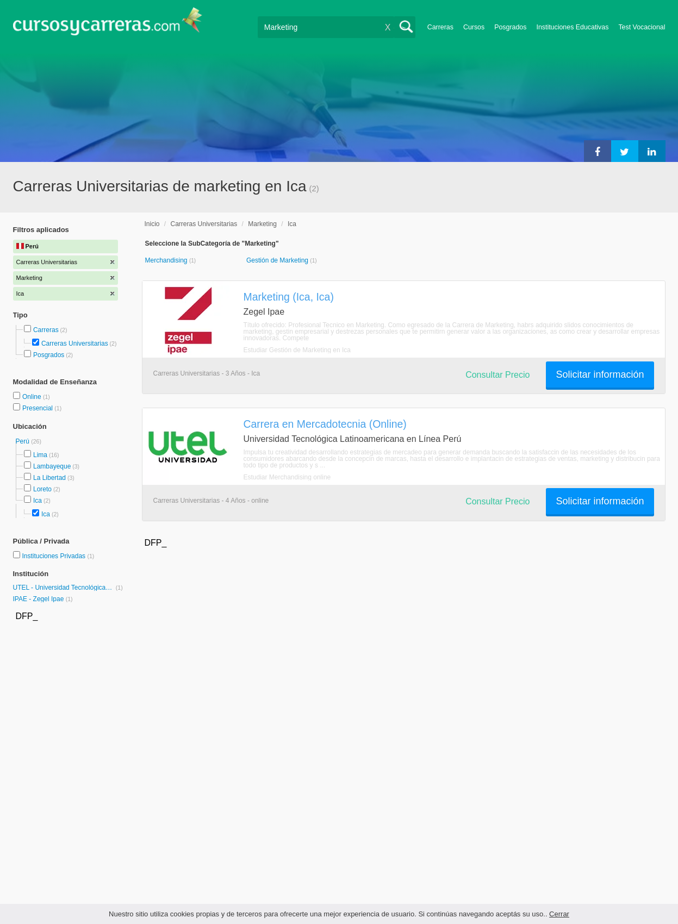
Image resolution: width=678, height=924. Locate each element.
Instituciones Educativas (572, 27)
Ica (37, 500)
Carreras (440, 27)
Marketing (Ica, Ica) (289, 297)
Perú (24, 441)
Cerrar (559, 914)
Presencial (38, 408)
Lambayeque (52, 466)
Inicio (152, 224)
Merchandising (167, 260)
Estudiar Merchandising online (287, 477)
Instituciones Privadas (58, 556)
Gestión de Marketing (278, 260)
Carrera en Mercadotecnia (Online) (325, 424)
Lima (40, 455)
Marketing (262, 224)
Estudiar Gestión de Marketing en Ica (297, 350)
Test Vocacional (641, 27)
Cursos (473, 27)
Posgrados (510, 27)
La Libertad (49, 478)
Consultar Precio (497, 374)
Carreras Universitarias (74, 343)
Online (32, 397)
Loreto (42, 489)
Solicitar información (600, 374)
